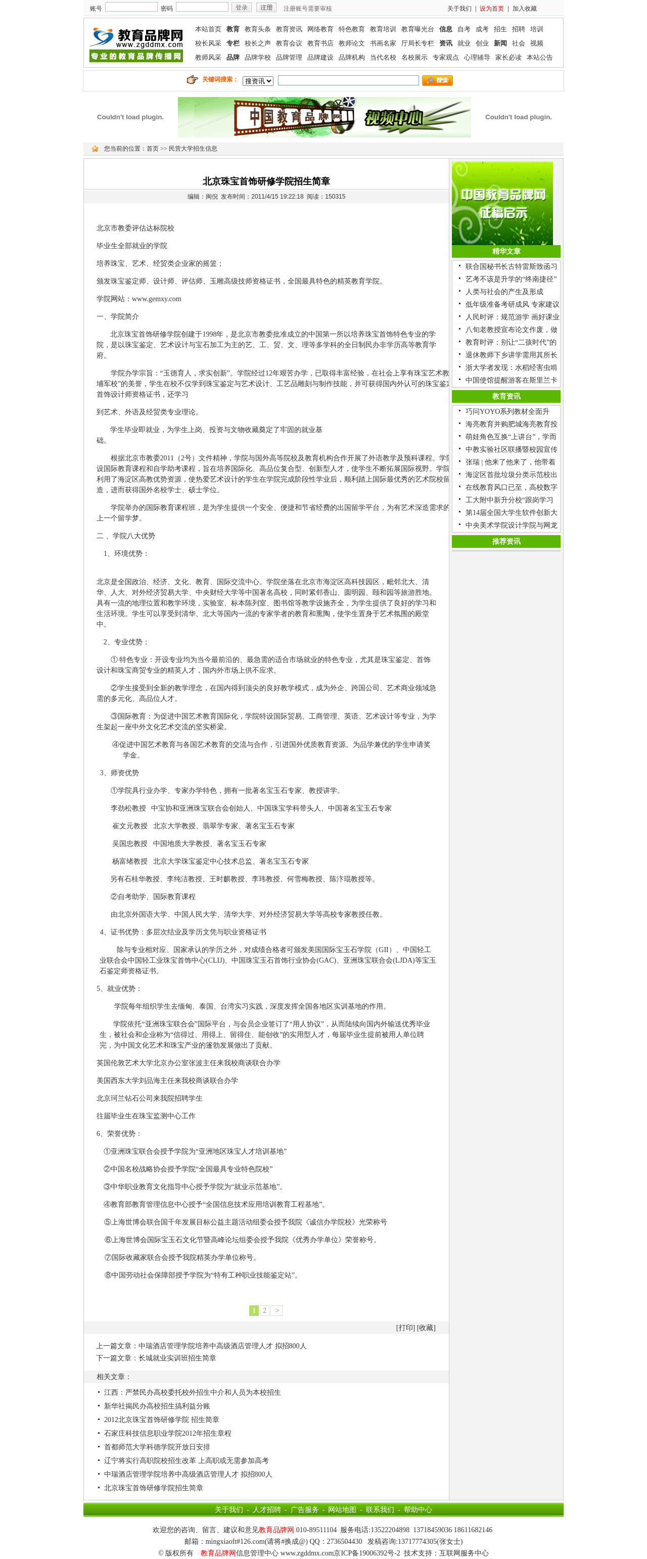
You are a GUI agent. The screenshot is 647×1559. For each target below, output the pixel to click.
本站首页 (208, 29)
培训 (536, 29)
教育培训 (383, 29)
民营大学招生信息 (193, 148)
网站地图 (342, 1510)
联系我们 (380, 1510)
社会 (518, 43)
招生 (500, 29)
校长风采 (208, 43)
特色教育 (352, 29)
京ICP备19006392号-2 (367, 1553)
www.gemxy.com (156, 299)
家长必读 (508, 57)
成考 (482, 29)
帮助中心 (418, 1510)
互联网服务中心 (464, 1553)
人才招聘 (267, 1510)
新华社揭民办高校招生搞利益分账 (157, 1406)
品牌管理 (289, 57)
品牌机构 (352, 57)
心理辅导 (477, 57)
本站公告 (540, 57)
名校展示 (414, 57)
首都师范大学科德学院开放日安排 (157, 1447)
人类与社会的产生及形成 (504, 292)
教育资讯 (289, 29)
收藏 (426, 1328)
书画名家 (383, 43)
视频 (536, 43)
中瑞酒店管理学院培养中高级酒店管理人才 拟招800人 (222, 1346)
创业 (482, 43)
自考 (464, 29)
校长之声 (258, 43)
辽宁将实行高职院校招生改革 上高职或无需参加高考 (186, 1460)
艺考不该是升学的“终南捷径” (511, 279)
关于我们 (459, 8)
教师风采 (208, 57)
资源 (174, 479)
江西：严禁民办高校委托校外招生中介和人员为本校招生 (192, 1392)
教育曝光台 (417, 29)
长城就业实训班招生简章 (177, 1358)
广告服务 (305, 1510)
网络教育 (320, 29)
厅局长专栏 (417, 43)
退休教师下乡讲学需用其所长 (512, 355)
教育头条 (258, 29)
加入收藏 (525, 8)
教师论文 (352, 43)
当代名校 (383, 57)
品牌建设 (320, 57)
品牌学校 (258, 57)
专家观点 (446, 57)
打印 (406, 1328)
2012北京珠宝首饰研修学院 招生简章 (161, 1420)
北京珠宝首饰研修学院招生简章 (153, 1488)
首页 (153, 148)
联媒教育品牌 (136, 43)
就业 (464, 43)
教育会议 (289, 43)
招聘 (518, 29)
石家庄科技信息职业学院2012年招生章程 (168, 1433)
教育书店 (320, 43)
